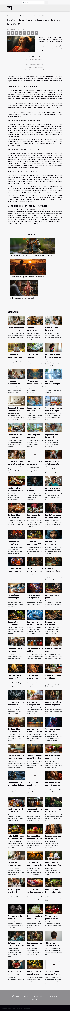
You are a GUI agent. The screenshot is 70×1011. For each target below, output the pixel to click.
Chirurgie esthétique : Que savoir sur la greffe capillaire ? (53, 946)
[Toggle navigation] (9, 8)
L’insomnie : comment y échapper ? (31, 491)
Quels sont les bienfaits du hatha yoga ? (15, 732)
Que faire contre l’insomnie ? (14, 677)
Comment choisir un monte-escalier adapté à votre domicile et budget (16, 412)
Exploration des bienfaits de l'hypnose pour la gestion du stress (52, 438)
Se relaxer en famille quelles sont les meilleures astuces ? (28, 276)
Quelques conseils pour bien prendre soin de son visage (52, 758)
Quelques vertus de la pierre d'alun (16, 810)
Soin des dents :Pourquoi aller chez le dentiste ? (16, 946)
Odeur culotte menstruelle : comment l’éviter (33, 785)
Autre (14, 16)
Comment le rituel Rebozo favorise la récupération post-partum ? (52, 358)
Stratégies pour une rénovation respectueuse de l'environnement (34, 438)
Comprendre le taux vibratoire (34, 59)
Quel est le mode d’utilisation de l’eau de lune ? (16, 785)
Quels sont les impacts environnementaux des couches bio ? (34, 358)
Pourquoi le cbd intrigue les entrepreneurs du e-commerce (53, 331)
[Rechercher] (33, 2)
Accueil (9, 16)
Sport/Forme (52, 996)
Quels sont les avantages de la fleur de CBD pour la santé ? (35, 866)
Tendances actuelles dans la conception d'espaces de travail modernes (53, 412)
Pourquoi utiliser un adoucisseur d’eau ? (34, 810)
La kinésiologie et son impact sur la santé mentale (34, 598)
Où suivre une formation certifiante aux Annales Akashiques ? (35, 385)
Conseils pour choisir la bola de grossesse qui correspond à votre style (35, 572)
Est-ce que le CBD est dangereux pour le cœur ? (16, 974)
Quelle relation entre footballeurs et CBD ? (53, 812)
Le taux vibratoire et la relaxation (34, 65)
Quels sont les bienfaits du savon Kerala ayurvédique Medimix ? (15, 492)
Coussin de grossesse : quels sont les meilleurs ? (16, 865)
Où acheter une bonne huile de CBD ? (53, 892)
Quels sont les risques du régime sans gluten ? (15, 518)
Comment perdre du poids (53, 596)
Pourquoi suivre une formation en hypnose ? (16, 705)
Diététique (16, 996)
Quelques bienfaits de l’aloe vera (34, 917)
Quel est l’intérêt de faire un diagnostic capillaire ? (53, 705)
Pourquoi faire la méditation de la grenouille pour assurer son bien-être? (32, 255)
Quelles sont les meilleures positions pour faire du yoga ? (53, 865)
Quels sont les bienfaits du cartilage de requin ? (35, 625)
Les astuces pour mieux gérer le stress (15, 651)
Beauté (26, 996)
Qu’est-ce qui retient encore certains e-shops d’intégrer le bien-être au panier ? (16, 331)
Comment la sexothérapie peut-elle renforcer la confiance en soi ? (15, 358)
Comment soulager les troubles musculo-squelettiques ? (53, 733)
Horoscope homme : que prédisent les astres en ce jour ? (35, 758)
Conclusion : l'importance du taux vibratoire (34, 70)
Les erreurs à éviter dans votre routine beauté (15, 464)
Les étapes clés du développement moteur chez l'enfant (53, 464)
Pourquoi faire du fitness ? (15, 917)
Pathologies (38, 996)
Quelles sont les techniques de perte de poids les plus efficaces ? (35, 840)
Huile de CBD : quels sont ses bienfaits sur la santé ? (16, 839)
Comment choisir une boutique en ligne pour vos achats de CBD (15, 438)
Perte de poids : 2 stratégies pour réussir (34, 974)
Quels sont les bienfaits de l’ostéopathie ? (23, 298)
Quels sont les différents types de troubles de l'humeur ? (35, 733)
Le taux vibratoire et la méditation (34, 62)
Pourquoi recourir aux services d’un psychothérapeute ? (53, 625)
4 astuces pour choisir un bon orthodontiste (14, 892)
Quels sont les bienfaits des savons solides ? (35, 892)
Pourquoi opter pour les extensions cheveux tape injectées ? (53, 840)
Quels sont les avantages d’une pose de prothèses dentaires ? (34, 706)
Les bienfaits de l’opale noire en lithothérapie (14, 571)
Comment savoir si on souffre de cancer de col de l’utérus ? (53, 491)
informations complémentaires (22, 112)
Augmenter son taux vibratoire (34, 67)
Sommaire (35, 56)
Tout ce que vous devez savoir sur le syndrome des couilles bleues (52, 975)
